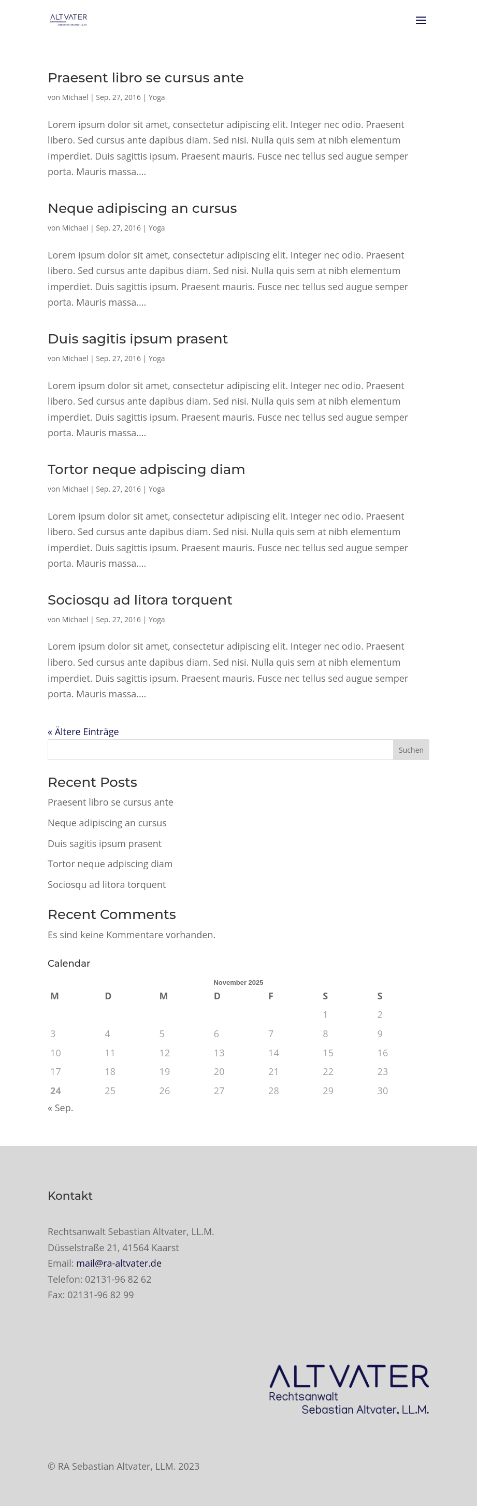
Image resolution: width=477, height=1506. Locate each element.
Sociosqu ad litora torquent (140, 600)
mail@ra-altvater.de (119, 1263)
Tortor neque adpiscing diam (146, 469)
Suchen (411, 750)
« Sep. (60, 1107)
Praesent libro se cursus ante (146, 77)
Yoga (157, 97)
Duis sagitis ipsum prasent (138, 339)
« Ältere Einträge (83, 731)
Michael (75, 97)
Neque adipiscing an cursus (142, 208)
